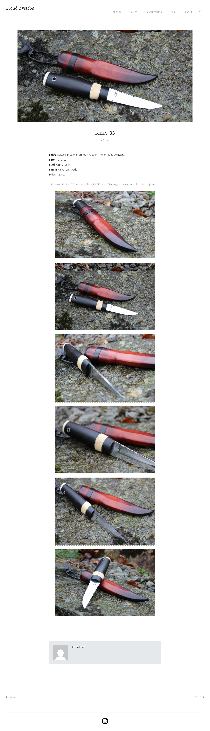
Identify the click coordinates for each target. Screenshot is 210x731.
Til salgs (117, 12)
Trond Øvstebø (20, 8)
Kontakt (188, 12)
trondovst (78, 647)
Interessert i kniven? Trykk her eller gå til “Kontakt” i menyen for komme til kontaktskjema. (102, 184)
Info (173, 12)
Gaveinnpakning (154, 12)
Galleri (133, 12)
